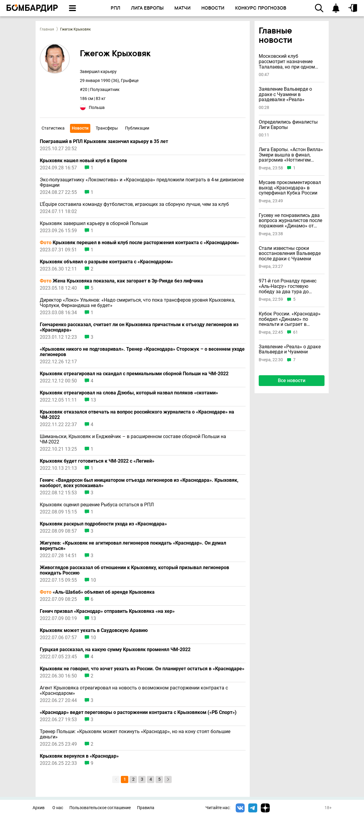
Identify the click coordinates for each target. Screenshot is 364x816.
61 (295, 332)
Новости (80, 128)
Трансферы (107, 128)
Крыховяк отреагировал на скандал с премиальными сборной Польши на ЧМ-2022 (134, 373)
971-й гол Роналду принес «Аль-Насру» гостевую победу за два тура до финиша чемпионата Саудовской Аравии (287, 286)
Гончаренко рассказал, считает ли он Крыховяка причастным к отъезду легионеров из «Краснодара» (139, 327)
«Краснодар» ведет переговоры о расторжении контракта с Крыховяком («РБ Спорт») (138, 712)
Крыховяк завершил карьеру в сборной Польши (94, 223)
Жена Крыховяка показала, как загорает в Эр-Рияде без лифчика (121, 281)
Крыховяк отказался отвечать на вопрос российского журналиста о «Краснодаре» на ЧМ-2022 (137, 414)
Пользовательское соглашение (100, 808)
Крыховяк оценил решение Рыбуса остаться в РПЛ (97, 504)
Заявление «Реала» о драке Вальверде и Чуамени (290, 349)
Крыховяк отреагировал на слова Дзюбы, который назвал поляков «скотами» (129, 393)
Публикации (137, 128)
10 (93, 580)
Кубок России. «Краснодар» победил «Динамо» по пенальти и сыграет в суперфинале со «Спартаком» (290, 319)
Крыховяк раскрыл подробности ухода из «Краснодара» (103, 524)
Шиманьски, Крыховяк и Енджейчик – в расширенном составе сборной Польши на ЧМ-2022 (133, 439)
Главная (47, 29)
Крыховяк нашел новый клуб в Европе (83, 160)
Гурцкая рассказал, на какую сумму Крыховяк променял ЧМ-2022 (115, 649)
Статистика (53, 128)
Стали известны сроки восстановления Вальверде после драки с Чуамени (290, 254)
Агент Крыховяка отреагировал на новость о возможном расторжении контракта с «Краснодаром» (134, 690)
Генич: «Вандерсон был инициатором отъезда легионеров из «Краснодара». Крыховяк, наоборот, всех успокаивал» (139, 483)
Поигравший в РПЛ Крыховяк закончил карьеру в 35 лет (104, 141)
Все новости (291, 380)
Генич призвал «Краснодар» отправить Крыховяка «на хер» (107, 611)
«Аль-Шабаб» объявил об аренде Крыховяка (97, 592)
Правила (145, 808)
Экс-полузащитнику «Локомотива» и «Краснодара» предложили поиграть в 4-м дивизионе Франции (142, 182)
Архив (39, 808)
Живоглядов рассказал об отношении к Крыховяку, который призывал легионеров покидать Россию (134, 570)
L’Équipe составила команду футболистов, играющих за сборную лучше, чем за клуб (134, 204)
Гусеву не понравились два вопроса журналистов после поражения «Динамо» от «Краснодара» (290, 221)
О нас (57, 808)
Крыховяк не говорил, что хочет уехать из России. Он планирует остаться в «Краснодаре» (142, 668)
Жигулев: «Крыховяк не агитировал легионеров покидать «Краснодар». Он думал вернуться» (133, 545)
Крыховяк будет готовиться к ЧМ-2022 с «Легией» (97, 461)
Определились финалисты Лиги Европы (288, 124)
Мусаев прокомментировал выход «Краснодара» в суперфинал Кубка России (290, 188)
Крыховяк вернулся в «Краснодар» (79, 756)
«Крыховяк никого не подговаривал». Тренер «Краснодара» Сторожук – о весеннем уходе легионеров (142, 352)
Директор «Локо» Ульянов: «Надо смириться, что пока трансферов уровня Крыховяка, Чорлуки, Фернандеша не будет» (137, 302)
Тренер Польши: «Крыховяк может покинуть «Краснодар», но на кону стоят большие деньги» (135, 734)
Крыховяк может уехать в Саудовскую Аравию (94, 630)
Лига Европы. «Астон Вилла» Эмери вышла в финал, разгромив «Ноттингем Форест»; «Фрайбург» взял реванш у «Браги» (291, 155)
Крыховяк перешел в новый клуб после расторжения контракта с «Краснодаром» (139, 242)
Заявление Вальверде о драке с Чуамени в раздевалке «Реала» (285, 94)
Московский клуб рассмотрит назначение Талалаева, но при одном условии (287, 61)
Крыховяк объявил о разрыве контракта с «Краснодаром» (106, 262)
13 (93, 400)
